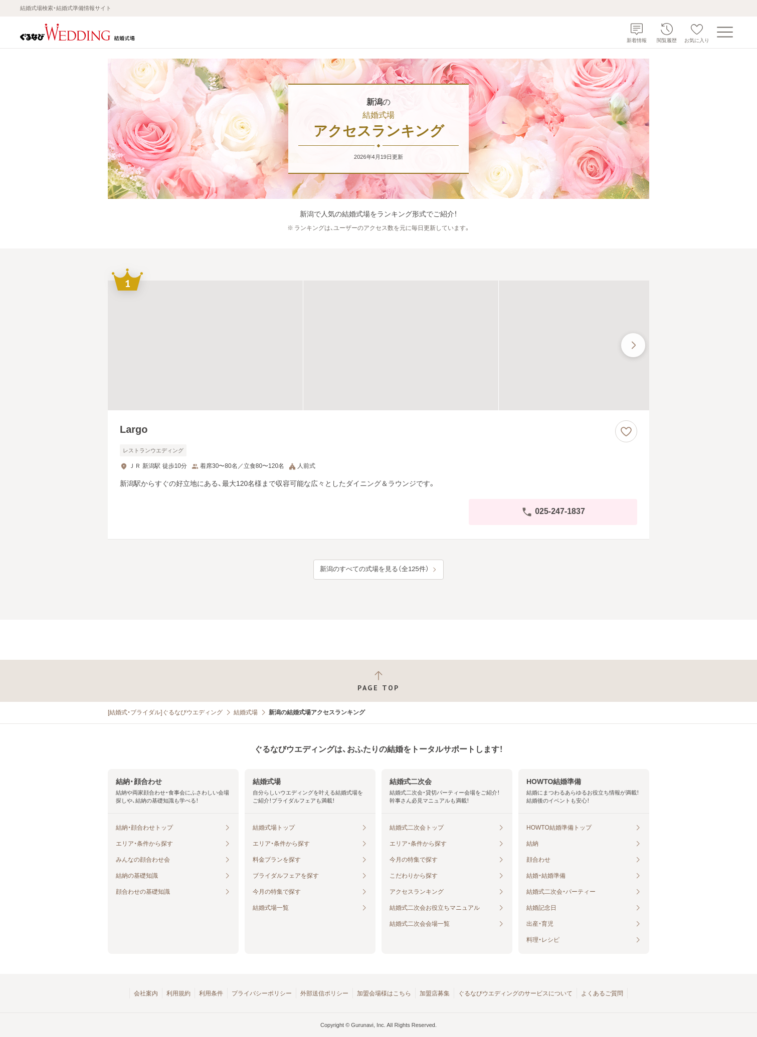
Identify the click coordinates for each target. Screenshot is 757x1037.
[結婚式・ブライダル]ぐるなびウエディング (165, 712)
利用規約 (178, 993)
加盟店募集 (435, 993)
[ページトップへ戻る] (378, 681)
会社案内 (146, 993)
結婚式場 (246, 712)
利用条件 (211, 993)
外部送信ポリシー (324, 993)
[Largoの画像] (378, 345)
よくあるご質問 (602, 993)
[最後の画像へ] (633, 345)
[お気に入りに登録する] (626, 431)
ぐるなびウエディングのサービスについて (515, 993)
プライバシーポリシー (262, 993)
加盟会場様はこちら (384, 993)
